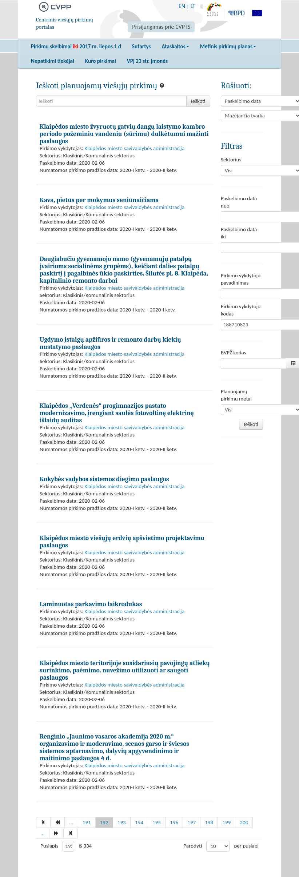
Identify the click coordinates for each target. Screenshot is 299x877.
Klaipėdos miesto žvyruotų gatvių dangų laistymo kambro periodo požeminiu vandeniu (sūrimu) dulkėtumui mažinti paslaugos (124, 134)
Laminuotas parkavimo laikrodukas (91, 604)
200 (244, 822)
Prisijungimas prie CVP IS (161, 26)
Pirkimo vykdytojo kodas (240, 310)
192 (104, 822)
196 (174, 822)
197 (191, 822)
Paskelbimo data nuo (239, 202)
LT (193, 6)
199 (226, 822)
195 (156, 822)
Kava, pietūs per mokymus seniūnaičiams (99, 200)
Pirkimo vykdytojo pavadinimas (240, 279)
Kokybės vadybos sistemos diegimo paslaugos (104, 479)
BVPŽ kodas (233, 352)
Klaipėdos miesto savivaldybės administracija (134, 148)
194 (139, 822)
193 (121, 822)
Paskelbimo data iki (239, 233)
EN (182, 6)
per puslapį (246, 845)
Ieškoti (198, 101)
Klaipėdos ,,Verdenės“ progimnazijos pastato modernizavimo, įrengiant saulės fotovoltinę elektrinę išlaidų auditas (117, 413)
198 (209, 822)
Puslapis (49, 845)
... (71, 822)
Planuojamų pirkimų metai (236, 395)
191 (87, 822)
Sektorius (231, 159)
